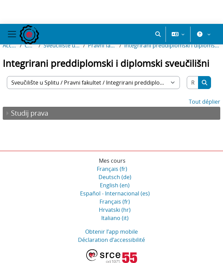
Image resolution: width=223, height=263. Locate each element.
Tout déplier (204, 101)
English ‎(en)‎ (115, 185)
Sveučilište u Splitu (61, 45)
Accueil (10, 45)
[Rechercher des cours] (193, 82)
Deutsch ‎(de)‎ (115, 177)
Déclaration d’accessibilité (111, 240)
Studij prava (29, 113)
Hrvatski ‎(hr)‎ (115, 210)
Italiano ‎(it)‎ (115, 218)
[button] (158, 34)
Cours (30, 45)
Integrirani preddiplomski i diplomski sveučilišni (172, 45)
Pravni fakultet (102, 45)
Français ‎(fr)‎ (112, 169)
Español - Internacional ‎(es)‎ (115, 193)
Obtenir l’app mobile (111, 231)
